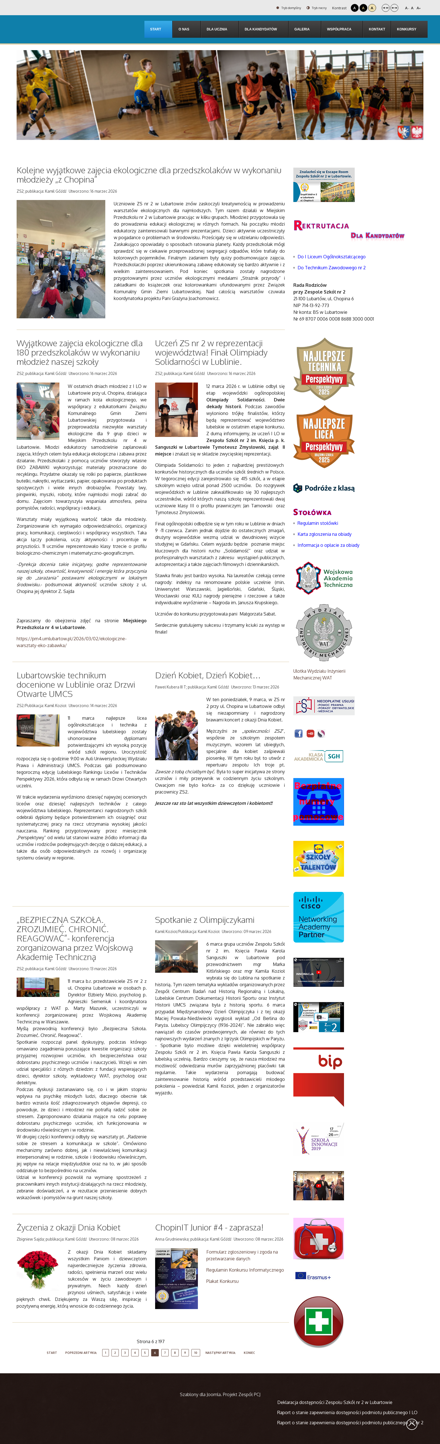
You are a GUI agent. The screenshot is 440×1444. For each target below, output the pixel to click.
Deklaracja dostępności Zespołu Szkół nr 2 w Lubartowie (334, 1402)
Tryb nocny (314, 8)
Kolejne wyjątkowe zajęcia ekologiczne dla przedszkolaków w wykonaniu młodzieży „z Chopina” (149, 175)
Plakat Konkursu (222, 1281)
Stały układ (386, 8)
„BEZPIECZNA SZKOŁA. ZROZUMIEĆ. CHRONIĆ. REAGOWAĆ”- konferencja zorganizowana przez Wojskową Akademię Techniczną (75, 938)
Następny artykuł (221, 1352)
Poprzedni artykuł (81, 1352)
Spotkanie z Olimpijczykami (204, 919)
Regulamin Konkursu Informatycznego (245, 1270)
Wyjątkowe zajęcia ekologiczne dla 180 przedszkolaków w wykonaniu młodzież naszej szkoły (80, 352)
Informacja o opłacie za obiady (329, 545)
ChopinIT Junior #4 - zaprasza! (209, 1227)
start (52, 1352)
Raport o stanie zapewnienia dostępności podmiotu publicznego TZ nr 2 (350, 1422)
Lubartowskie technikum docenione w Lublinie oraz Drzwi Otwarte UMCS (76, 684)
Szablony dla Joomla (200, 1394)
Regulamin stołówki (318, 523)
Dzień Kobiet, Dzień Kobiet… (208, 675)
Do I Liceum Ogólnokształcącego (332, 256)
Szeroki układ (394, 8)
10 (195, 1352)
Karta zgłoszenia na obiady (325, 534)
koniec (249, 1352)
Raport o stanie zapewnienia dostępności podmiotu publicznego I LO (347, 1412)
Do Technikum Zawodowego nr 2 (332, 267)
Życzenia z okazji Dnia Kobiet (68, 1227)
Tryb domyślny (282, 8)
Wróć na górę (411, 1424)
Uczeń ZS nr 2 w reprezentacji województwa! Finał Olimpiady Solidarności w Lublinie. (211, 352)
